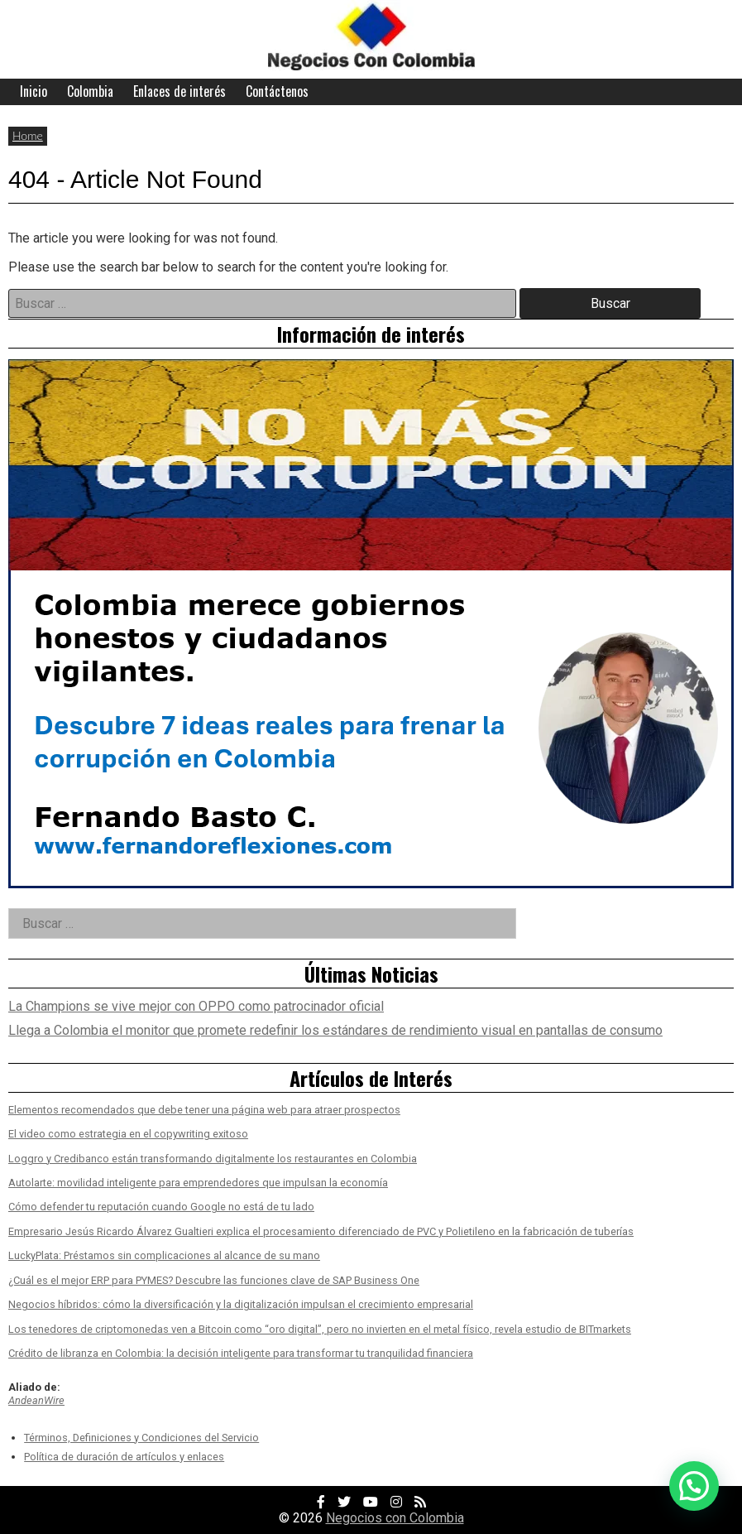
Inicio (33, 91)
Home (27, 135)
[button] (694, 1486)
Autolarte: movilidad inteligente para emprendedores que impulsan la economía (198, 1182)
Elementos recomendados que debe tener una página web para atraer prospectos (204, 1110)
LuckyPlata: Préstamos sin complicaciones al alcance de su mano (164, 1255)
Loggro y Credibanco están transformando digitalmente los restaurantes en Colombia (212, 1158)
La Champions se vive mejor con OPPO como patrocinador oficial (196, 1006)
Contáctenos (277, 91)
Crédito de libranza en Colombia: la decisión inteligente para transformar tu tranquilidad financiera (240, 1353)
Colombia (90, 91)
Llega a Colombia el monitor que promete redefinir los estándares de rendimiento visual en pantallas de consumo (335, 1030)
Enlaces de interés (179, 91)
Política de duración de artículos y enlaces (124, 1456)
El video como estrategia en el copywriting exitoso (128, 1134)
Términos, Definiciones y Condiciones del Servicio (141, 1437)
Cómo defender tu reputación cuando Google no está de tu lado (161, 1206)
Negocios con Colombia (395, 1518)
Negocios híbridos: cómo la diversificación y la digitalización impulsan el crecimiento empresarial (240, 1304)
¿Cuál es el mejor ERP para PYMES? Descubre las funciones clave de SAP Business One (213, 1280)
